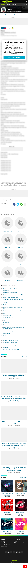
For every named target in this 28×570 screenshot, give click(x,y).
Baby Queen (6, 322)
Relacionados (17, 14)
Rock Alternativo (17, 11)
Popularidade (25, 14)
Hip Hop (11, 11)
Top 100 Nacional (4, 542)
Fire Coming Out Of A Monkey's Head (11, 345)
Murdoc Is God (6, 333)
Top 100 (8, 4)
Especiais (3, 539)
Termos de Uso (17, 541)
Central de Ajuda (17, 539)
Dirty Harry (5, 325)
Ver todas (24, 356)
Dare (4, 313)
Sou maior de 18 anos (14, 57)
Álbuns (6, 14)
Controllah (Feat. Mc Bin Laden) (10, 342)
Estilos (14, 4)
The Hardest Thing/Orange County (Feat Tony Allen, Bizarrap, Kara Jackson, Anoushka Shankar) (13, 301)
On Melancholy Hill (7, 315)
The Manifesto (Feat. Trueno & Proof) (11, 338)
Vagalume (7, 1)
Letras (2, 14)
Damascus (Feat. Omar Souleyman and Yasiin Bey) (13, 308)
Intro (4, 352)
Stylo (4, 335)
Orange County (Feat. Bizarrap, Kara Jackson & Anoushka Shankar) (13, 328)
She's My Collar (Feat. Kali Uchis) (10, 297)
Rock (8, 11)
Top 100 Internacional (5, 544)
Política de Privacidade (19, 542)
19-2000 (5, 304)
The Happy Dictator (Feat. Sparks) (10, 331)
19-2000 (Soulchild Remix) (9, 318)
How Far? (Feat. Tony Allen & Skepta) (11, 349)
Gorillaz (10, 9)
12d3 (4, 320)
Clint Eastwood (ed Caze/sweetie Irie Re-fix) (13, 295)
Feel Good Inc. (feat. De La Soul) (10, 292)
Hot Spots (3, 541)
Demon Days (6, 347)
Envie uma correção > (15, 200)
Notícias (24, 4)
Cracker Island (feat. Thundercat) (10, 340)
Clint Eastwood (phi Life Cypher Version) (12, 311)
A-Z (19, 4)
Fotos (11, 14)
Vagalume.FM (23, 477)
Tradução (10, 28)
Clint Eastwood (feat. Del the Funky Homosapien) (11, 289)
